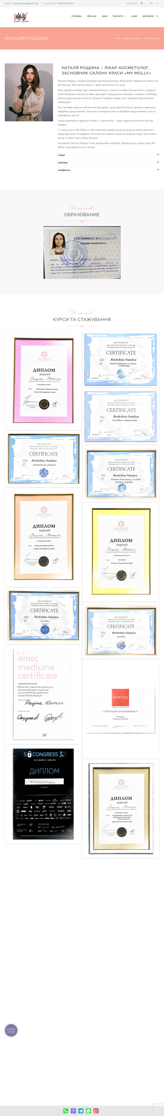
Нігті (47, 1072)
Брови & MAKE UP (54, 1080)
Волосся (49, 1076)
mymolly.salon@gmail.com (25, 3)
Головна (117, 38)
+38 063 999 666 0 (65, 3)
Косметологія (51, 1068)
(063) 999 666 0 (134, 1068)
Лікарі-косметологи (132, 38)
